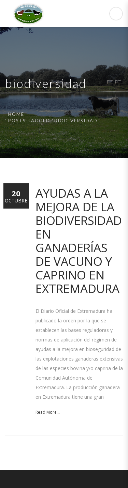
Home (16, 114)
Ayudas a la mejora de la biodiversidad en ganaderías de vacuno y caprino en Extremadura (78, 240)
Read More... (47, 412)
